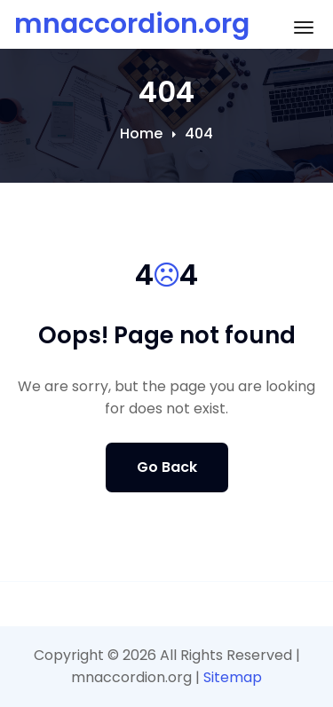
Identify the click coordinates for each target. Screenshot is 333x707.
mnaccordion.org (132, 24)
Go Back (167, 467)
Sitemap (232, 677)
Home (141, 133)
